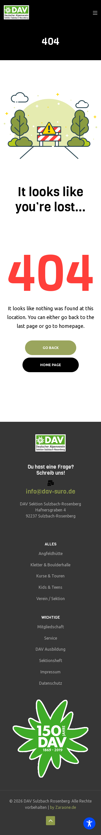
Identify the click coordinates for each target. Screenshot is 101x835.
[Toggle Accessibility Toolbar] (89, 823)
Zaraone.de (65, 807)
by (52, 807)
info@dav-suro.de (50, 492)
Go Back (51, 348)
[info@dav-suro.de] (50, 483)
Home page (50, 365)
